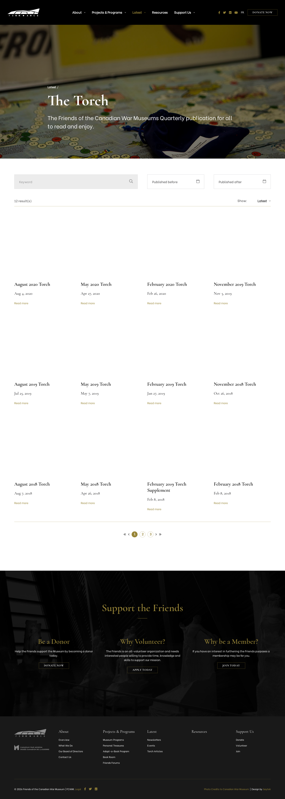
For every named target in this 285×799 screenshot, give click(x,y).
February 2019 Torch (168, 384)
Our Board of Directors (71, 751)
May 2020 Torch (97, 284)
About (83, 9)
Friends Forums (111, 762)
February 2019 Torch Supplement (168, 487)
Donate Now (262, 9)
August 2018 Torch (33, 484)
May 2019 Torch (97, 384)
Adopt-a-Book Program (116, 751)
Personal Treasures (113, 745)
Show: (242, 200)
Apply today (142, 670)
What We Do (66, 745)
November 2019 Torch (236, 284)
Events (151, 745)
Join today (231, 665)
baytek (267, 789)
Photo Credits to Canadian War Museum (226, 789)
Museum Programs (113, 739)
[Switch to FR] (242, 10)
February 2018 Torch (234, 484)
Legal (78, 789)
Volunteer (241, 745)
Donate (240, 739)
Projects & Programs (109, 9)
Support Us (176, 9)
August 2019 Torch (33, 384)
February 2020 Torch (168, 284)
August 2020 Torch (33, 284)
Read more (21, 303)
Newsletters (154, 739)
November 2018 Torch (236, 384)
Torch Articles (155, 751)
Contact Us (65, 757)
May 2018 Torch (97, 484)
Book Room (109, 757)
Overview (64, 739)
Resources (155, 9)
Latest (136, 9)
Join (238, 751)
